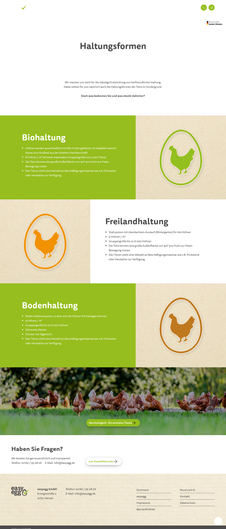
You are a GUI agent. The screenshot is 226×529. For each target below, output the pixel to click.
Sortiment (122, 7)
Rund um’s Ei (143, 7)
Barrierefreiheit (146, 509)
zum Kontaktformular (103, 461)
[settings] (218, 521)
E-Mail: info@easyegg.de (60, 463)
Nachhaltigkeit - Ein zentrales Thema (112, 423)
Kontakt (179, 7)
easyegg (162, 7)
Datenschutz (187, 502)
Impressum (143, 502)
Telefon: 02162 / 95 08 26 (26, 463)
